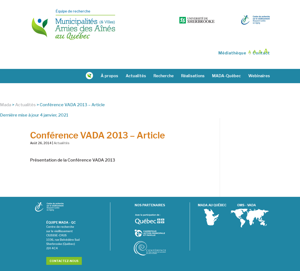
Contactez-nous (64, 249)
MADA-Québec (226, 64)
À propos (109, 64)
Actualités (136, 64)
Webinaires (259, 64)
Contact (261, 41)
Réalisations (193, 64)
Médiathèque (232, 41)
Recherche (164, 64)
